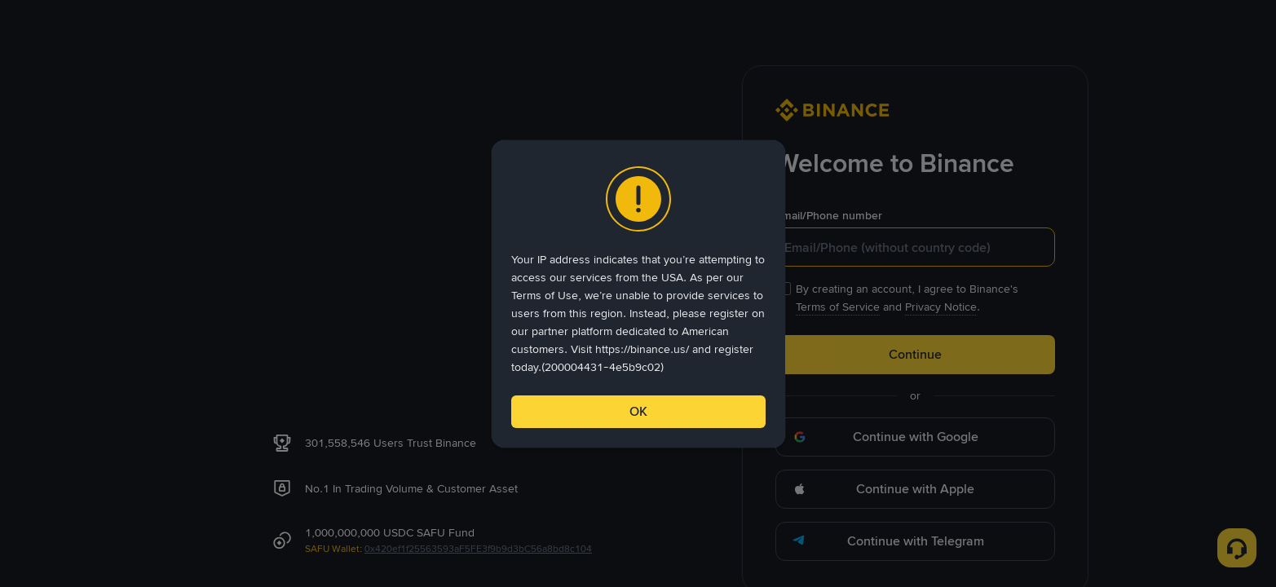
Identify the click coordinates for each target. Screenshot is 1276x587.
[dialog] (638, 294)
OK (638, 411)
